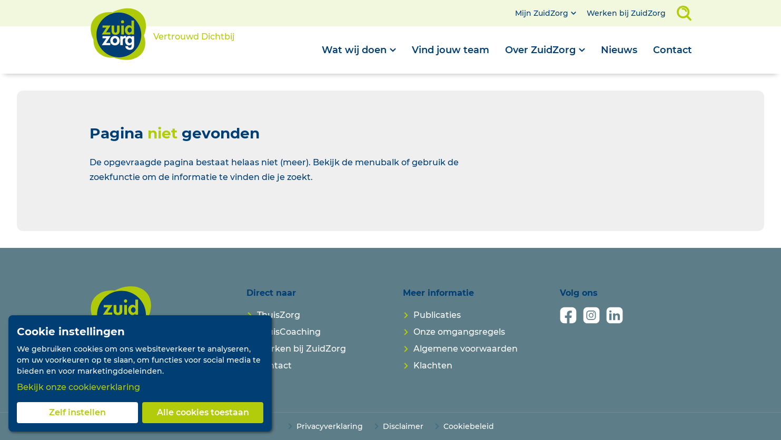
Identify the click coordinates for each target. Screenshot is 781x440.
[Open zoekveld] (684, 13)
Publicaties (437, 315)
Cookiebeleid (468, 426)
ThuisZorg (278, 315)
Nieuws (619, 50)
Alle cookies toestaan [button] (203, 412)
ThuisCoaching (289, 332)
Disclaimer (403, 426)
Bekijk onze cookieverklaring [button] (78, 387)
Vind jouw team (450, 50)
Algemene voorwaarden (465, 349)
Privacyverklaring (329, 426)
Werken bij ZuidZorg (626, 13)
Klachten (432, 366)
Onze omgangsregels (459, 332)
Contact (672, 50)
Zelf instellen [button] (77, 412)
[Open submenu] (359, 50)
